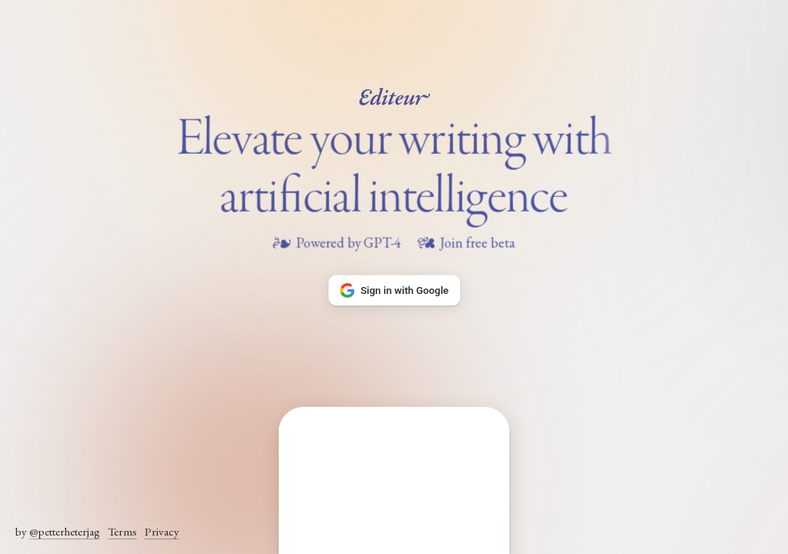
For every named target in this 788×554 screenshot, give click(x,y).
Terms (122, 531)
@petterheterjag (64, 531)
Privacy (162, 531)
